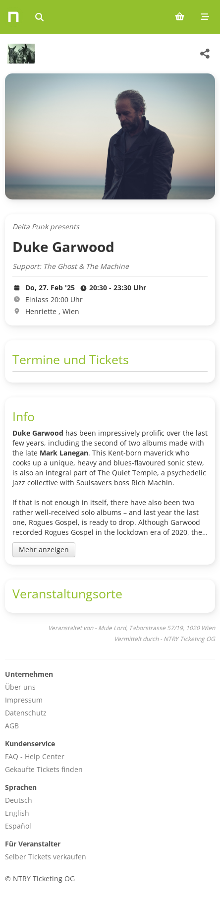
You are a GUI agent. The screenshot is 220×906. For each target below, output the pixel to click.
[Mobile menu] (205, 17)
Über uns (20, 687)
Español (18, 826)
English (17, 813)
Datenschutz (26, 712)
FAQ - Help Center (34, 756)
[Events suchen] (39, 17)
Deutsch (18, 800)
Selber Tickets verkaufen (45, 856)
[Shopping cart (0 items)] (179, 17)
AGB (12, 725)
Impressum (24, 700)
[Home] (13, 17)
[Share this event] (205, 54)
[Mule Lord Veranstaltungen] (20, 54)
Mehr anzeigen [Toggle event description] (44, 549)
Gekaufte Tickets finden (44, 769)
